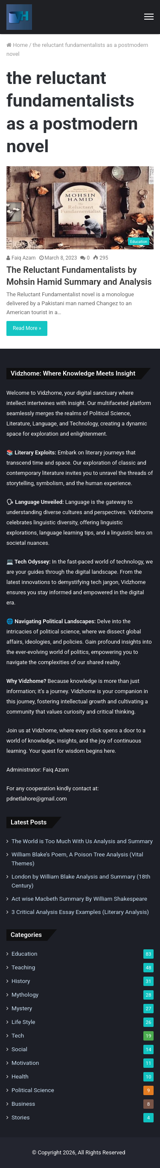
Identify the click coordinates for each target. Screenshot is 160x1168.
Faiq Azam (21, 258)
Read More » (27, 328)
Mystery (22, 1008)
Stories (20, 1117)
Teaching (23, 967)
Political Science (33, 1090)
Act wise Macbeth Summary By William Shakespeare (79, 898)
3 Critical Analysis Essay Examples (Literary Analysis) (80, 911)
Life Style (23, 1021)
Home (17, 45)
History (21, 980)
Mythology (25, 994)
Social (19, 1049)
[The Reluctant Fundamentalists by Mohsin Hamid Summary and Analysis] (80, 207)
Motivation (25, 1062)
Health (20, 1076)
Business (23, 1103)
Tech (18, 1035)
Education (25, 953)
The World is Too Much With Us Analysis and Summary (82, 841)
